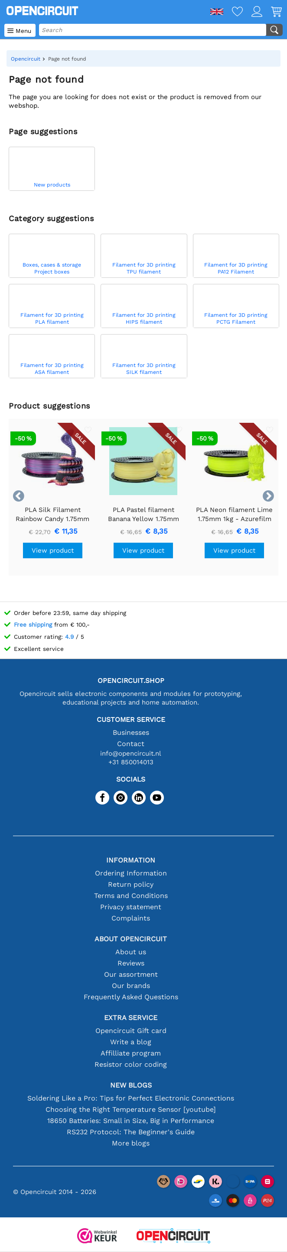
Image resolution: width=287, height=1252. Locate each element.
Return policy (130, 884)
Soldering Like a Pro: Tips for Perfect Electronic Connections (130, 1098)
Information (130, 860)
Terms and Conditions (131, 896)
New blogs (131, 1085)
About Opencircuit (131, 939)
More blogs (131, 1143)
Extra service (130, 1018)
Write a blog (130, 1042)
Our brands (131, 986)
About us (130, 952)
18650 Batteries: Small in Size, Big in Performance (130, 1121)
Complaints (130, 918)
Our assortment (131, 974)
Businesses (131, 732)
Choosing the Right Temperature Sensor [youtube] (131, 1109)
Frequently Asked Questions (131, 997)
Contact (130, 744)
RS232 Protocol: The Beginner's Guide (131, 1132)
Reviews (130, 963)
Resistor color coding (131, 1064)
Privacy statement (130, 907)
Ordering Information (131, 873)
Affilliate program (131, 1053)
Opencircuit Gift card (130, 1031)
